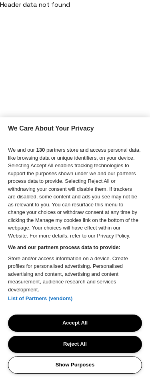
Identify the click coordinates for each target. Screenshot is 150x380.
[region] (75, 248)
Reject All (75, 344)
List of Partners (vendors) (40, 298)
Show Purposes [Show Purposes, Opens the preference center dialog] (75, 365)
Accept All (75, 323)
